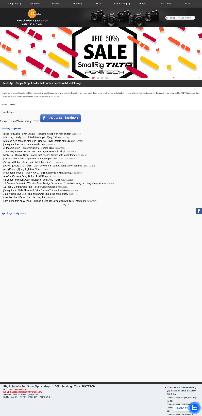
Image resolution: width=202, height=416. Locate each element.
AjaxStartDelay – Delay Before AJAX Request (32, 176)
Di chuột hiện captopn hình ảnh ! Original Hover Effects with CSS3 (43, 141)
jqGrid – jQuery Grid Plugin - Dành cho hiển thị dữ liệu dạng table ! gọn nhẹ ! (49, 165)
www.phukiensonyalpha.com (25, 394)
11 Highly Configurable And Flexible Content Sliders (35, 186)
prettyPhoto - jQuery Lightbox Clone (27, 169)
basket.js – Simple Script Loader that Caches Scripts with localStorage (45, 155)
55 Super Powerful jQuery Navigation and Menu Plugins (38, 179)
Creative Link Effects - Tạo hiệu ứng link (29, 197)
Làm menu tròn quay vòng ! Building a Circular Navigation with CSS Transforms (50, 201)
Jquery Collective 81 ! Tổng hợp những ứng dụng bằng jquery (40, 194)
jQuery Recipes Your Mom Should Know (29, 144)
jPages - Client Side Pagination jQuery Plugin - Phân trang (39, 158)
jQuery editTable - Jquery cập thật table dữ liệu (33, 162)
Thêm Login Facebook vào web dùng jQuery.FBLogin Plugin (39, 151)
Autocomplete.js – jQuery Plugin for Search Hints (34, 148)
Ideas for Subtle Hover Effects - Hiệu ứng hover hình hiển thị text (42, 134)
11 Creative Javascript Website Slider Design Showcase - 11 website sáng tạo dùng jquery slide (58, 183)
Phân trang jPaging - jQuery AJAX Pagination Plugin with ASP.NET (43, 172)
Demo (12, 104)
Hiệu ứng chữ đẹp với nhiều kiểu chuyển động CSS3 (36, 137)
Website (4, 104)
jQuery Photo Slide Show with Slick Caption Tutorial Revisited (40, 190)
